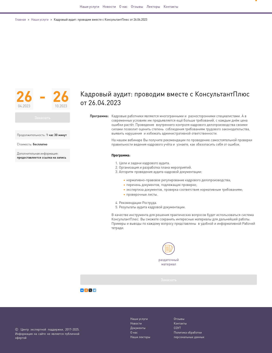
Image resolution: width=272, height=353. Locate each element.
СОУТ (177, 328)
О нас (123, 6)
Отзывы (137, 6)
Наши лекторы (140, 337)
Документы (137, 328)
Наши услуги (89, 6)
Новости (109, 6)
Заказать (42, 117)
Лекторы (153, 6)
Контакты (171, 6)
